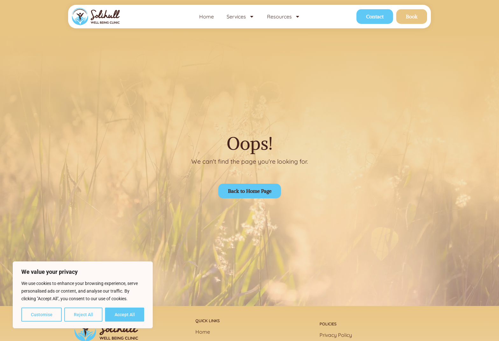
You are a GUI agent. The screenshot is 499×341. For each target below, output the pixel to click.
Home (206, 16)
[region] (83, 294)
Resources (283, 16)
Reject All (83, 314)
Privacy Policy (336, 335)
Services (240, 16)
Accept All (125, 314)
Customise (42, 314)
